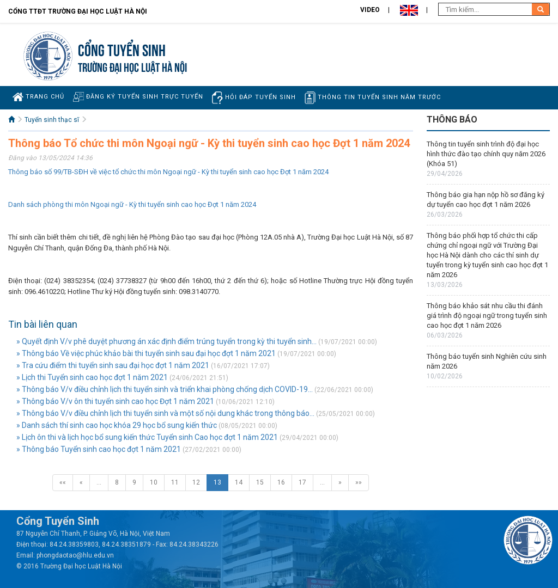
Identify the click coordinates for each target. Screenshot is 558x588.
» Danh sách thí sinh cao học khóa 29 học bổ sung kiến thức (116, 425)
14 (238, 482)
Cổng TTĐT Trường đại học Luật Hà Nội (77, 11)
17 (302, 482)
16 (281, 482)
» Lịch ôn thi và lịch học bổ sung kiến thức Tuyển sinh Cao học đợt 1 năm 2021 (147, 437)
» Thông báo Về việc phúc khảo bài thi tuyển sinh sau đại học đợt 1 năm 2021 (146, 353)
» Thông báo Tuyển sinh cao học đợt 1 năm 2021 (98, 449)
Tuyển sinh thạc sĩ (52, 120)
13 (217, 482)
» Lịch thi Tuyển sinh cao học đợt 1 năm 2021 (92, 377)
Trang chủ (38, 97)
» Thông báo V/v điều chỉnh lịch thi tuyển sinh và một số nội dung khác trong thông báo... (165, 413)
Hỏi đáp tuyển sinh (254, 97)
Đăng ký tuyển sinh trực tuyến (138, 96)
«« (62, 482)
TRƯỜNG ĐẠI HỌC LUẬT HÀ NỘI (132, 66)
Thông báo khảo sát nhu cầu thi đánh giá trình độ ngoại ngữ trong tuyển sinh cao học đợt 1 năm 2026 (487, 315)
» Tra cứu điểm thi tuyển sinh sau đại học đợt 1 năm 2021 (112, 365)
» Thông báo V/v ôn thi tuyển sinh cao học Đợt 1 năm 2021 (115, 401)
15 (260, 482)
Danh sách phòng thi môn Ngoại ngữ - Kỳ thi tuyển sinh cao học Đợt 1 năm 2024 (132, 204)
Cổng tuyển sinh (122, 49)
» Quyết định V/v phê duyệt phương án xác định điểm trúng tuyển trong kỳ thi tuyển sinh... (166, 341)
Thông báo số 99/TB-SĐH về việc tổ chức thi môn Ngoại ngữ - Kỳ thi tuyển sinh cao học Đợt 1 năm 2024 (168, 172)
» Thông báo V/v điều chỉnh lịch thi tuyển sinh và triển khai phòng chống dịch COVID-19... (164, 389)
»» (358, 482)
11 (175, 482)
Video (370, 10)
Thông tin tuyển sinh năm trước (373, 97)
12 (196, 482)
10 (153, 482)
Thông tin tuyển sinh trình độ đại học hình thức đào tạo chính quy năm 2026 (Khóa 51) (486, 154)
